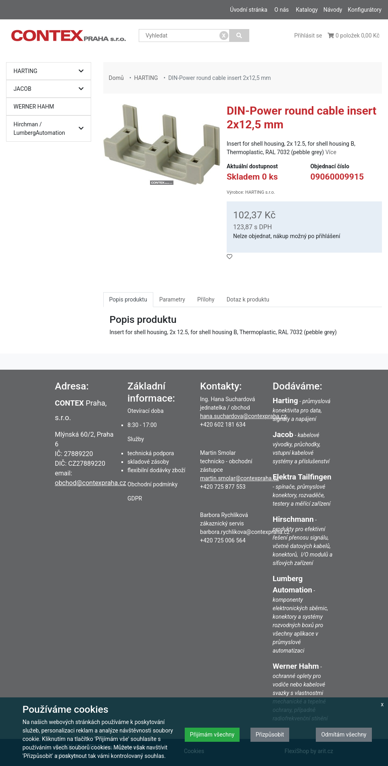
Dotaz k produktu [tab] (248, 299)
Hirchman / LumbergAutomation (51, 128)
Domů (116, 78)
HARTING (51, 71)
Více (330, 152)
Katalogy (306, 9)
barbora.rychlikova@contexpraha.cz (245, 532)
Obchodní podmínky (152, 484)
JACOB (51, 89)
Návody (332, 9)
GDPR (134, 498)
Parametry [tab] (172, 299)
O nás (281, 9)
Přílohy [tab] (206, 299)
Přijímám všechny (212, 734)
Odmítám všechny (343, 734)
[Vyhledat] (239, 35)
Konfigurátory (365, 9)
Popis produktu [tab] (128, 299)
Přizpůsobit (270, 734)
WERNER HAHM (34, 106)
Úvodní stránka (248, 9)
